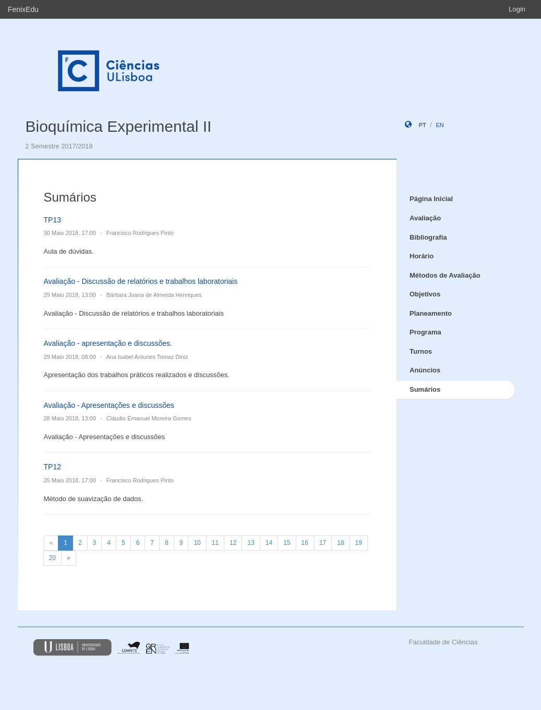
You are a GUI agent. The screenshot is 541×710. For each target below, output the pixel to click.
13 (250, 542)
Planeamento (431, 313)
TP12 (52, 467)
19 (358, 542)
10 (197, 542)
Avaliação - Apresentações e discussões (109, 405)
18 (340, 542)
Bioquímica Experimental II (119, 126)
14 (269, 542)
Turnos (421, 351)
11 (215, 542)
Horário (422, 256)
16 (305, 542)
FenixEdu (23, 9)
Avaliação (425, 218)
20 (52, 558)
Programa (425, 332)
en (439, 125)
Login (517, 9)
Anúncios (425, 370)
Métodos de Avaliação (445, 275)
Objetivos (425, 294)
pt (422, 125)
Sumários (425, 389)
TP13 (52, 220)
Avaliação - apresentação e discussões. (108, 343)
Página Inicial (431, 199)
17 (322, 542)
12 (233, 542)
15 (286, 542)
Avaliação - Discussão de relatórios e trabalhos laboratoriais (141, 281)
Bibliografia (428, 237)
